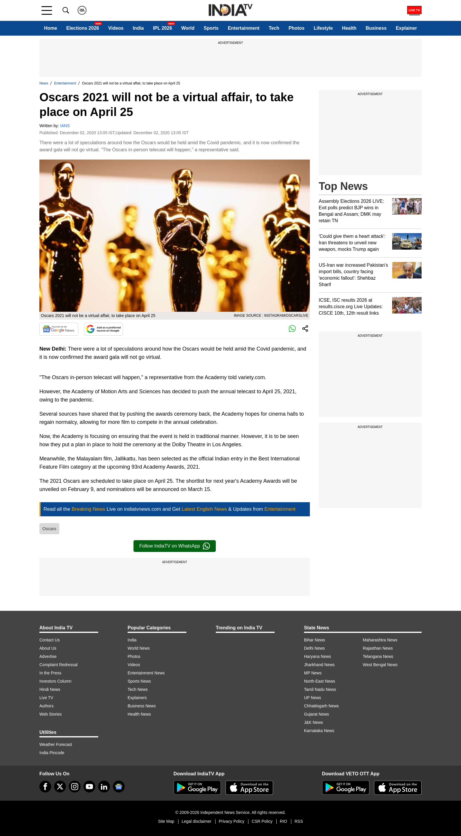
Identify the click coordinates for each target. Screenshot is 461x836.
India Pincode (51, 752)
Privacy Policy (231, 821)
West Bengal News (380, 664)
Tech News (138, 689)
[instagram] (75, 786)
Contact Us (49, 640)
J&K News (313, 722)
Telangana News (378, 656)
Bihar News (314, 640)
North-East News (319, 681)
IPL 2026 (162, 28)
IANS (65, 125)
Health (349, 28)
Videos (115, 28)
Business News (142, 706)
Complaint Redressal (58, 664)
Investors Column (55, 681)
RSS (299, 821)
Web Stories (50, 714)
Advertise (47, 656)
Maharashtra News (380, 640)
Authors (46, 706)
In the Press (50, 673)
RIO (283, 821)
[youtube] (89, 786)
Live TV (46, 697)
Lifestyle (323, 28)
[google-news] (119, 786)
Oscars (49, 528)
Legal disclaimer (196, 821)
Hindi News (49, 689)
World (187, 28)
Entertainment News (146, 673)
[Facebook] (45, 786)
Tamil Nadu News (320, 689)
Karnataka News (319, 730)
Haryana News (317, 656)
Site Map (166, 821)
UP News (312, 697)
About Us (47, 648)
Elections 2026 (82, 28)
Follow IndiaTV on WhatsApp (174, 546)
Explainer (406, 28)
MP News (313, 673)
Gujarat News (316, 714)
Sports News (139, 681)
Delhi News (314, 648)
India (138, 28)
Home (50, 28)
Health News (139, 714)
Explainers (137, 697)
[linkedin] (104, 786)
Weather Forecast (55, 744)
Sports (211, 28)
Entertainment (244, 28)
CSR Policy (262, 821)
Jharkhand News (319, 664)
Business (376, 28)
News (43, 83)
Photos (296, 28)
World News (139, 648)
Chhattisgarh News (321, 706)
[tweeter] (60, 786)
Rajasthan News (378, 648)
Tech (274, 28)
